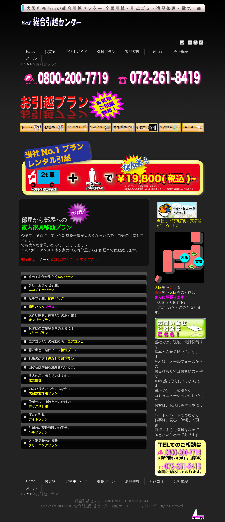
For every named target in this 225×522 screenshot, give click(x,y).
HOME (26, 64)
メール (31, 58)
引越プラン (106, 52)
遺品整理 (132, 52)
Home (30, 51)
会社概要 (181, 52)
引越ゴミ (156, 52)
